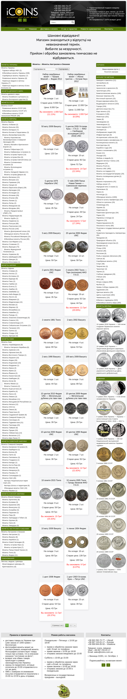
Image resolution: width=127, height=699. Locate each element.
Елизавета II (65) (102, 114)
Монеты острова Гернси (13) (14, 155)
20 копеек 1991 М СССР (106, 516)
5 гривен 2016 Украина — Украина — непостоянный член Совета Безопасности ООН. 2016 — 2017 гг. (111, 419)
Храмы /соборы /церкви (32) (107, 287)
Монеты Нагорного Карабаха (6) (16, 347)
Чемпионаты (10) (103, 297)
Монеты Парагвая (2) (10, 512)
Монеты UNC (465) (103, 168)
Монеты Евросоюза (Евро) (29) (13, 187)
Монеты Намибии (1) (9, 312)
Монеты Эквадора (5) (10, 525)
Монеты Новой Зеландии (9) (12, 542)
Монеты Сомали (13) (9, 320)
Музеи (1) (100, 179)
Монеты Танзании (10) (10, 328)
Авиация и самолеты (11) (106, 80)
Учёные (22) (101, 277)
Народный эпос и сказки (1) (107, 187)
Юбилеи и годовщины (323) (107, 300)
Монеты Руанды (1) (9, 315)
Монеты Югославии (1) (10, 262)
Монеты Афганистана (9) (11, 352)
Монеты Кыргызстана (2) (11, 389)
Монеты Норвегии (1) (10, 221)
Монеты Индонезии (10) (11, 363)
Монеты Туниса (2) (9, 331)
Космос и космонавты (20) (106, 150)
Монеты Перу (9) (8, 515)
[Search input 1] (60, 22)
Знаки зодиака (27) (103, 127)
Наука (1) (100, 192)
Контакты (109, 29)
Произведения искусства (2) (107, 243)
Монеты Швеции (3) (9, 259)
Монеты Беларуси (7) (10, 130)
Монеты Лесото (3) (9, 297)
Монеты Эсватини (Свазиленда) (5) (15, 318)
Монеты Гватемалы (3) (10, 457)
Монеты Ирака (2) (8, 371)
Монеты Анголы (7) (9, 273)
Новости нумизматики (91, 29)
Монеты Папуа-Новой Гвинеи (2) (14, 550)
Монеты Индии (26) (9, 360)
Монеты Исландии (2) (10, 193)
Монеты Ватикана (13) (10, 177)
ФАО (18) (99, 279)
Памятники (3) (101, 210)
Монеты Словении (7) (10, 244)
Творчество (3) (102, 266)
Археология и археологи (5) (107, 88)
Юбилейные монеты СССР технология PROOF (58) (12, 115)
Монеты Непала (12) (9, 404)
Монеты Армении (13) (10, 350)
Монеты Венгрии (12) (10, 180)
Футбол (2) (100, 284)
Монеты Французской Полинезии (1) (12, 251)
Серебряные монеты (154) (106, 261)
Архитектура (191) (103, 91)
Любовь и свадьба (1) (104, 158)
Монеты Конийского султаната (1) (14, 97)
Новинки (33, 29)
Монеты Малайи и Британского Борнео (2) (15, 146)
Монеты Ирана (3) (8, 368)
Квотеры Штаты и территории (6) (16, 485)
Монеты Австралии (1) (10, 534)
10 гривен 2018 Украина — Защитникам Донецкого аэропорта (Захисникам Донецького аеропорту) (111, 348)
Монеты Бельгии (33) (10, 127)
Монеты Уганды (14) (9, 333)
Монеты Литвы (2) (8, 203)
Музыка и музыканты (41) (106, 181)
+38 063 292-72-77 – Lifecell (100, 640)
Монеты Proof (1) (103, 166)
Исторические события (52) (107, 137)
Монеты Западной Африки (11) (15, 172)
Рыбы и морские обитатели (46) (108, 256)
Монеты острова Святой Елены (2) (17, 160)
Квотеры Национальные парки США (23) (15, 482)
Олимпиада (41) (102, 205)
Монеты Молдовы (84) (10, 208)
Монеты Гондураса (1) (10, 460)
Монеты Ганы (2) (8, 281)
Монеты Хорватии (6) (10, 254)
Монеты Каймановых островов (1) (16, 152)
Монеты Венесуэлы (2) (10, 507)
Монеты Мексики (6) (9, 468)
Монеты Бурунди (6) (9, 279)
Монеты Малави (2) (9, 305)
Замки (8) (100, 119)
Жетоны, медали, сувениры (12, 561)
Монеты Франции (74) (10, 247)
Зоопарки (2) (101, 130)
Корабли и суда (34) (104, 148)
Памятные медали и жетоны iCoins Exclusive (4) (15, 87)
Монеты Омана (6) (9, 409)
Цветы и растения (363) (105, 295)
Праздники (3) (101, 238)
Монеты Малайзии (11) (10, 399)
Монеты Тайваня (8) (9, 428)
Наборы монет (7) (103, 184)
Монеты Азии (6, 342)
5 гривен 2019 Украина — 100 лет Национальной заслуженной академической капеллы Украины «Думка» (110, 442)
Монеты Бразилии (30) (10, 505)
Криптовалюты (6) (8, 567)
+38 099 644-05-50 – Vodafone (101, 644)
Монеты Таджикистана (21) (12, 422)
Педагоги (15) (101, 220)
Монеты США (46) (8, 478)
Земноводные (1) (103, 124)
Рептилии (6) (101, 253)
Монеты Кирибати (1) (10, 540)
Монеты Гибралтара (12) (13, 149)
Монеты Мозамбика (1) (10, 310)
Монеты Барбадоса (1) (10, 449)
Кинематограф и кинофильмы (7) (109, 140)
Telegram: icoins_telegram (62, 13)
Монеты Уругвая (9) (9, 520)
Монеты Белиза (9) (9, 452)
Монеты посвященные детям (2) (108, 176)
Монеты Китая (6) (8, 381)
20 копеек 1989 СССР (105, 552)
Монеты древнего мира (10, 94)
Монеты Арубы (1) (10, 218)
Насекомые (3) (102, 189)
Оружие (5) (100, 207)
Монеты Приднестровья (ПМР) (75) (13, 212)
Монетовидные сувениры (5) (12, 564)
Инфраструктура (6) (104, 135)
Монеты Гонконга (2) (11, 386)
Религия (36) (101, 251)
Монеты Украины (8, 68)
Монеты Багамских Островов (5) (14, 447)
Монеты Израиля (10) (10, 358)
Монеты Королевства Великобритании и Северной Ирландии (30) (14, 140)
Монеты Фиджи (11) (9, 555)
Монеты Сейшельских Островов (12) (16, 325)
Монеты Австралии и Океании (13, 532)
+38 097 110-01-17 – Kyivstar (101, 642)
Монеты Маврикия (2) (10, 299)
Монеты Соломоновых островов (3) (12, 163)
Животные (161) (102, 117)
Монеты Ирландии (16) (10, 190)
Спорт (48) (100, 264)
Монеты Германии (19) (10, 182)
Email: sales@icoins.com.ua (62, 17)
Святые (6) (100, 259)
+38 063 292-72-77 (62, 6)
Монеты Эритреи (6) (9, 336)
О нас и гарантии (69, 29)
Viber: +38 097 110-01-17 (62, 15)
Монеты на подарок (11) (105, 171)
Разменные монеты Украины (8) (14, 78)
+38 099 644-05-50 (62, 10)
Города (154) (101, 106)
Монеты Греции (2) (9, 185)
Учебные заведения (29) (105, 274)
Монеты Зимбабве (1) (10, 292)
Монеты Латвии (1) (9, 200)
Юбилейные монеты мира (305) (108, 303)
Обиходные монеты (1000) (106, 197)
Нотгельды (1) (101, 194)
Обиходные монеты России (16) (16, 234)
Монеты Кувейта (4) (9, 391)
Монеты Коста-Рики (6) (10, 465)
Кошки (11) (100, 153)
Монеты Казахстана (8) (10, 376)
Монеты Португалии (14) (11, 226)
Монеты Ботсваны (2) (10, 276)
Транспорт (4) (101, 269)
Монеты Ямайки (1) (9, 491)
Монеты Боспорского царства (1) (14, 99)
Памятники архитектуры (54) (107, 213)
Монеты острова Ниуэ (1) (13, 545)
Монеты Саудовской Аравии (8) (14, 415)
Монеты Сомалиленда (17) (12, 323)
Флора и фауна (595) (104, 282)
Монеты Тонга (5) (8, 552)
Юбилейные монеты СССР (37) (14, 111)
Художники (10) (102, 290)
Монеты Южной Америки (11, 497)
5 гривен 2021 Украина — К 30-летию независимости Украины (111, 398)
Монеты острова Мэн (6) (13, 157)
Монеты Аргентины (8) (10, 500)
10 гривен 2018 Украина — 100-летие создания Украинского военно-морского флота (111, 326)
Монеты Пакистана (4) (10, 412)
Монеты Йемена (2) (9, 373)
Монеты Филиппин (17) (10, 435)
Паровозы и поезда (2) (105, 218)
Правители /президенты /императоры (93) (111, 234)
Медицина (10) (102, 163)
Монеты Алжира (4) (9, 271)
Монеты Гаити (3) (8, 455)
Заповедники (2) (102, 122)
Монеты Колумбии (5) (10, 510)
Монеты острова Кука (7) (13, 547)
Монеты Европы (7, 122)
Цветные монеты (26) (104, 292)
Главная (21, 29)
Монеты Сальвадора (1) (11, 475)
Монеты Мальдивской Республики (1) (16, 402)
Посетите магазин (111, 72)
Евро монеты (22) (103, 111)
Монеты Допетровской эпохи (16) (16, 231)
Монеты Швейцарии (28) (11, 257)
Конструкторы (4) (103, 145)
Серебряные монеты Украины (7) (14, 76)
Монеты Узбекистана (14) (11, 433)
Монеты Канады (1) (9, 462)
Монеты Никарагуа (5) (10, 470)
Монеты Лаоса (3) (8, 394)
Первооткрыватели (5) (105, 223)
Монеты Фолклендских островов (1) (12, 168)
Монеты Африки (7, 268)
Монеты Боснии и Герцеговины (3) (15, 132)
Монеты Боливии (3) (9, 502)
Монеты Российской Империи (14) (17, 236)
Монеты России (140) (10, 229)
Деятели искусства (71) (105, 109)
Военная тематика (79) (105, 96)
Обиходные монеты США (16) (15, 488)
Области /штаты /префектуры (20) (109, 200)
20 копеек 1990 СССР (105, 534)
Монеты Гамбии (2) (9, 284)
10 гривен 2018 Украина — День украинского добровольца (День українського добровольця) (109, 371)
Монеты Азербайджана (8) (12, 345)
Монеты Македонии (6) (10, 206)
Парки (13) (100, 215)
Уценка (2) (100, 271)
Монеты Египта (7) (9, 286)
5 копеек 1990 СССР (105, 463)
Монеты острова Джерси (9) (14, 175)
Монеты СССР (7, 106)
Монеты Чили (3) (8, 523)
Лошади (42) (101, 155)
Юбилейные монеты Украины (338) (15, 73)
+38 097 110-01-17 (62, 8)
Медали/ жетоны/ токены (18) (107, 161)
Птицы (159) (101, 248)
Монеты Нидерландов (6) (11, 216)
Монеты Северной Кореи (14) (13, 417)
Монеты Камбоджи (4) (10, 378)
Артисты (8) (100, 85)
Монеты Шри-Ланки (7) (10, 438)
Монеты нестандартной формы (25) (110, 174)
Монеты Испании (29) (10, 195)
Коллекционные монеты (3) (106, 143)
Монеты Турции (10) (9, 430)
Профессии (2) (102, 246)
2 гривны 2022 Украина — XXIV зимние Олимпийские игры (109, 571)
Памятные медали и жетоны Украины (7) (12, 82)
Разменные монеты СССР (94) (13, 108)
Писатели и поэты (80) (105, 226)
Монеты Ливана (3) (9, 396)
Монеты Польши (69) (10, 223)
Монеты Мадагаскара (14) (11, 302)
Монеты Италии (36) (9, 198)
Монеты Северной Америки (12, 444)
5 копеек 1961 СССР (105, 481)
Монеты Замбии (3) (9, 289)
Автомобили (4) (102, 83)
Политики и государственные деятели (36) (110, 229)
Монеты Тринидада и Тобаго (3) (14, 518)
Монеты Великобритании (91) (13, 135)
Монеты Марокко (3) (9, 307)
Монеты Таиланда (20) (10, 425)
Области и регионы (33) (105, 202)
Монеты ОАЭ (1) (8, 407)
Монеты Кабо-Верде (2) (11, 294)
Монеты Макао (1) (10, 384)
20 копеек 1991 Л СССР (106, 499)
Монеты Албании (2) (9, 124)
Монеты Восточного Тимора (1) (13, 355)
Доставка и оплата (48, 29)
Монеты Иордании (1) (10, 365)
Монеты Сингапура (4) (10, 420)
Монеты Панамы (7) (9, 473)
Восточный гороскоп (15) (106, 98)
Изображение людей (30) (106, 132)
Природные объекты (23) (106, 240)
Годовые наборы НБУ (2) (11, 70)
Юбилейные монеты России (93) (16, 239)
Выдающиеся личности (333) (107, 104)
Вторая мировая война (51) (106, 101)
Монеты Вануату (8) (9, 537)
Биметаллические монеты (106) (108, 93)
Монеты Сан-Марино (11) (11, 242)
